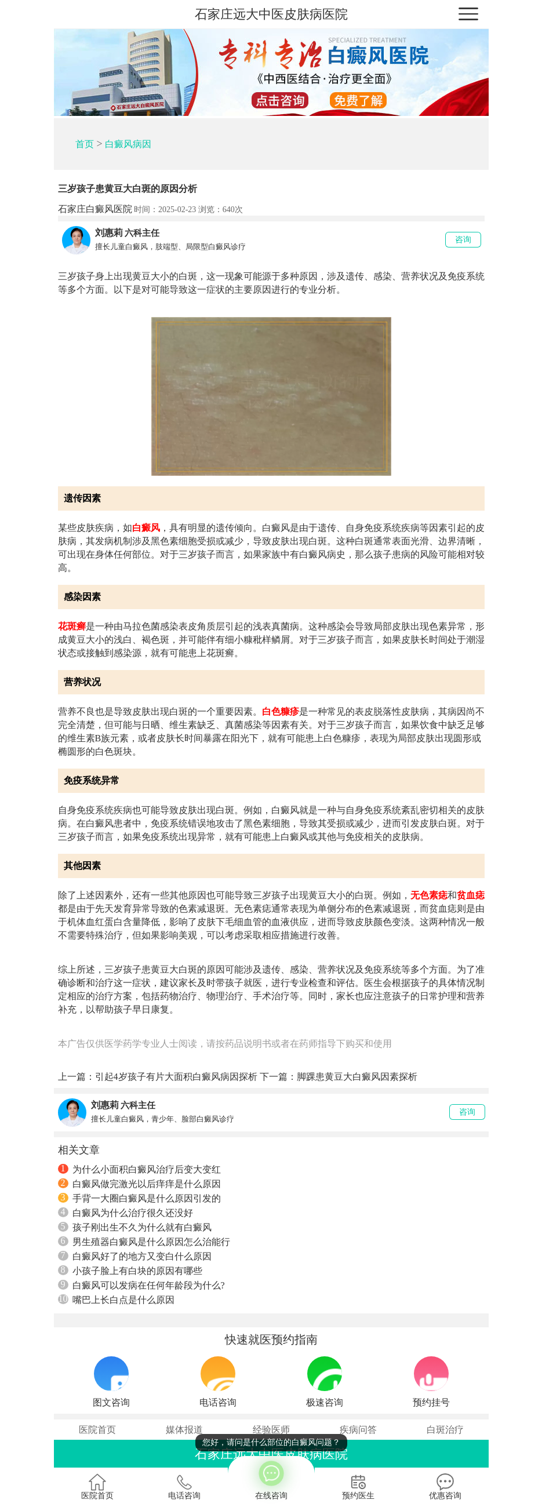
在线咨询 (271, 1478)
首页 (84, 144)
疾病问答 (358, 1430)
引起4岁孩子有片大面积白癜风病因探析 (176, 1077)
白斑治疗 (445, 1430)
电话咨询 (184, 1486)
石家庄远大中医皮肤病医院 (271, 14)
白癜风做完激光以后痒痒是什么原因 (139, 1183)
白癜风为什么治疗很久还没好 (125, 1212)
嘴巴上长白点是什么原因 (116, 1299)
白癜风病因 (128, 144)
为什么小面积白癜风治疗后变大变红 (139, 1169)
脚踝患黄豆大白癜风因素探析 (357, 1077)
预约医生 (358, 1486)
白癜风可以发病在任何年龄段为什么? (141, 1285)
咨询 (463, 239)
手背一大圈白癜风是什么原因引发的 (139, 1198)
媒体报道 (184, 1430)
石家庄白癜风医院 (95, 209)
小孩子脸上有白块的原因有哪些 (130, 1270)
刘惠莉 (109, 233)
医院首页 (97, 1430)
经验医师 (271, 1430)
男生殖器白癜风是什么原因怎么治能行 (144, 1241)
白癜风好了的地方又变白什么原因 (135, 1256)
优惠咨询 (445, 1486)
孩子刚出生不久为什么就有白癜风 (135, 1227)
